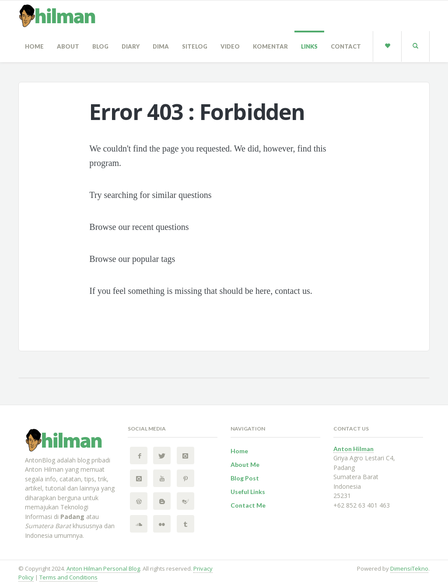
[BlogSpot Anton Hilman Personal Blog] (162, 501)
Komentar (270, 46)
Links (309, 46)
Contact (346, 46)
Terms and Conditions (68, 577)
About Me (245, 464)
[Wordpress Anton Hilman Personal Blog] (138, 501)
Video (230, 46)
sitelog (194, 46)
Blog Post (245, 478)
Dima (161, 46)
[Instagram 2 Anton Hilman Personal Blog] (138, 478)
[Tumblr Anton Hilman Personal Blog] (185, 524)
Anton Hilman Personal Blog (103, 568)
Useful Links (248, 491)
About (68, 46)
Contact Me (248, 505)
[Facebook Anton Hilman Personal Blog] (138, 455)
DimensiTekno (409, 568)
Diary (131, 46)
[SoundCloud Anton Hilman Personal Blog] (138, 524)
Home (34, 46)
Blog (100, 46)
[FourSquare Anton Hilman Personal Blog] (185, 501)
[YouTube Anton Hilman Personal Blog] (162, 478)
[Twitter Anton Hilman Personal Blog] (162, 455)
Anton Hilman (353, 448)
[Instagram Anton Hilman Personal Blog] (185, 455)
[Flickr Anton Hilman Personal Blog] (162, 524)
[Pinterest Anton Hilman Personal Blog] (185, 478)
